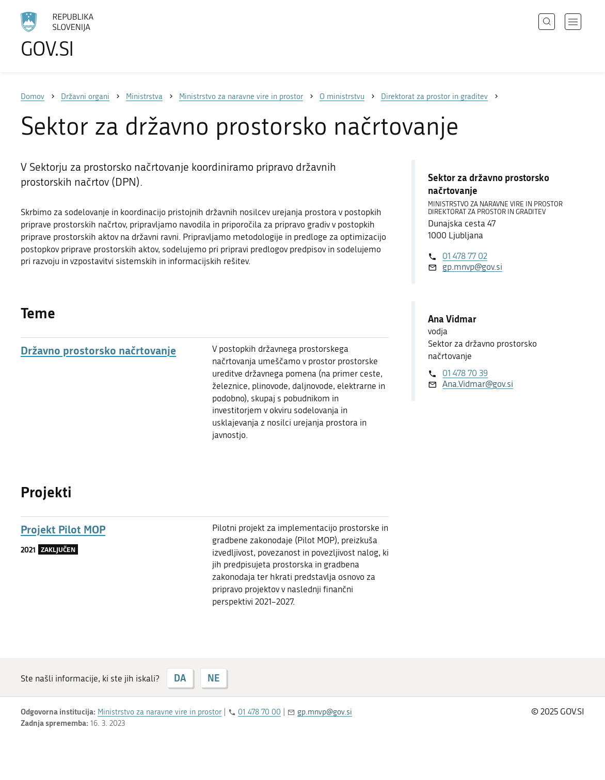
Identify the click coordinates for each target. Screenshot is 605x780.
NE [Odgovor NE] (213, 678)
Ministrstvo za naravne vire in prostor (159, 712)
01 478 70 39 (465, 373)
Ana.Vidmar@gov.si (477, 384)
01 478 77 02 (464, 256)
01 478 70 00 (259, 712)
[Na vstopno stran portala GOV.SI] (86, 35)
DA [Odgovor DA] (180, 678)
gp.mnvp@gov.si (472, 267)
